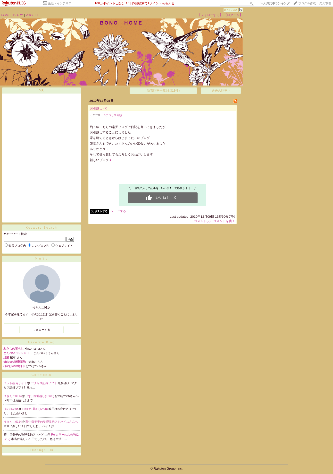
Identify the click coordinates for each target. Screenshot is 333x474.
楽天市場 (325, 3)
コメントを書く (224, 221)
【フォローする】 (210, 15)
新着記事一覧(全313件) (163, 90)
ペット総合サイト (15, 383)
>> (275, 3)
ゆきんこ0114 (13, 396)
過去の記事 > (221, 90)
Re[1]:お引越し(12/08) (40, 396)
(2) (105, 108)
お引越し (96, 108)
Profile (41, 258)
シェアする (118, 211)
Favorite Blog (41, 342)
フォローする (41, 329)
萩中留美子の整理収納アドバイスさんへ (51, 421)
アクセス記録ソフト (44, 383)
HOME (6, 15)
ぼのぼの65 (11, 409)
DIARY (18, 15)
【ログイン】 (233, 15)
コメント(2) (202, 221)
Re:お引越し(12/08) (35, 409)
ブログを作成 (307, 3)
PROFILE (33, 15)
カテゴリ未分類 (112, 115)
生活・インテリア (59, 3)
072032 (230, 10)
